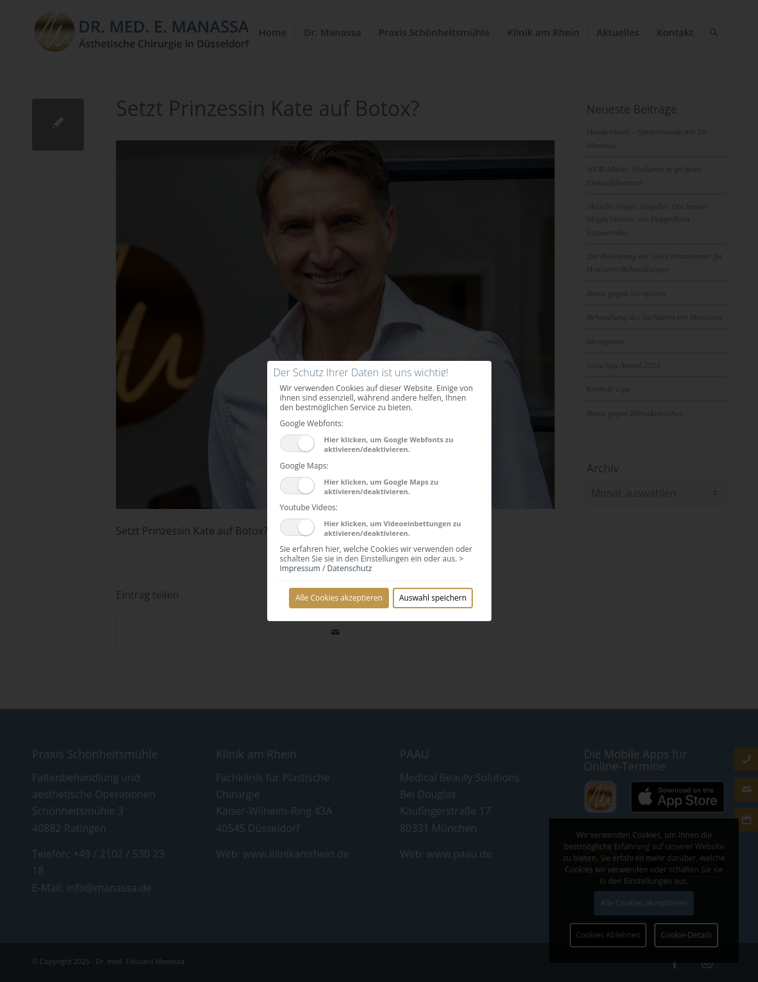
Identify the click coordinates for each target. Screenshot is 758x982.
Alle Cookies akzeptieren (339, 597)
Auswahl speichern (432, 597)
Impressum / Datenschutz (326, 568)
